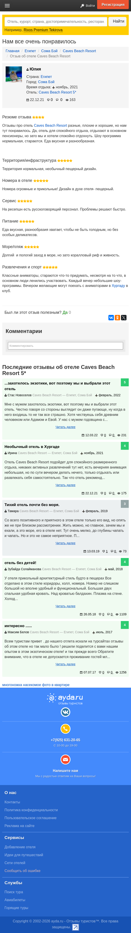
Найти (118, 21)
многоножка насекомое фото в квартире (36, 685)
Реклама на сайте (20, 826)
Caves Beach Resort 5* (57, 92)
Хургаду (118, 286)
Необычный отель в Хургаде (32, 447)
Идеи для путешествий (24, 855)
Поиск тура (14, 892)
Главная (12, 51)
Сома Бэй (49, 51)
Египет (30, 51)
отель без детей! (20, 563)
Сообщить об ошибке (22, 871)
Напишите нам (65, 771)
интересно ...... (18, 626)
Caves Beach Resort (79, 51)
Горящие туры (16, 908)
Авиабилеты (15, 900)
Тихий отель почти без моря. (32, 505)
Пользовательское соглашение (30, 818)
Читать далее (65, 427)
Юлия (33, 69)
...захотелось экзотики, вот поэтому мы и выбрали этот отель (57, 386)
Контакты (12, 802)
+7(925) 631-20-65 (65, 740)
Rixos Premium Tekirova (43, 30)
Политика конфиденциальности (31, 810)
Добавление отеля (20, 847)
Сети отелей (15, 863)
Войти (86, 6)
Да (65, 312)
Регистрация (113, 4)
